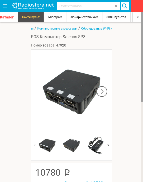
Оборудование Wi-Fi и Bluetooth (103, 28)
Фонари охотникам (84, 17)
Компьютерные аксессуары (57, 28)
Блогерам (55, 17)
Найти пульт (31, 17)
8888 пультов (116, 17)
